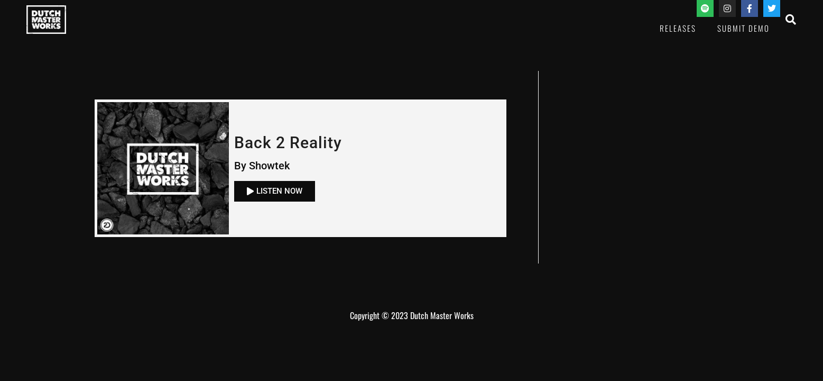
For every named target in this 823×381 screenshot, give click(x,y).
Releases (678, 28)
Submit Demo (743, 28)
